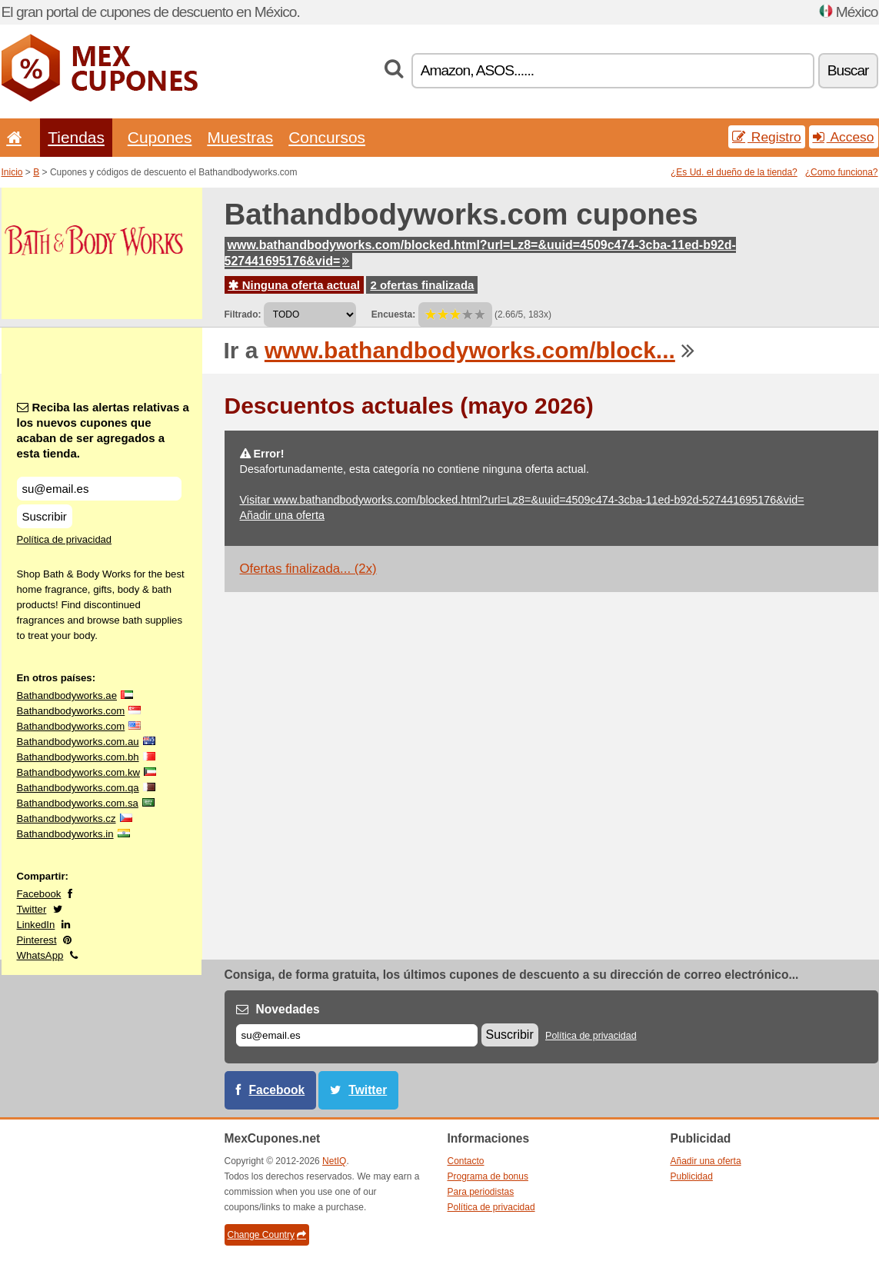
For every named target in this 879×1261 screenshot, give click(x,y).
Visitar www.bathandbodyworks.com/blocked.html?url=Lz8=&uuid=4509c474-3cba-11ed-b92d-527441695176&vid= (522, 500)
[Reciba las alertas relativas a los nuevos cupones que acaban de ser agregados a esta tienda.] (99, 489)
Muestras (240, 137)
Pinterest (37, 940)
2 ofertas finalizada (422, 284)
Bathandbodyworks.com (71, 711)
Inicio (12, 172)
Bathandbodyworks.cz (66, 818)
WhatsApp (40, 955)
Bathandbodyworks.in (65, 834)
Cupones (160, 137)
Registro (766, 137)
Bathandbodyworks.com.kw (79, 772)
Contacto (466, 1161)
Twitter (32, 909)
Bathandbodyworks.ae (67, 695)
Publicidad (692, 1176)
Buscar (848, 70)
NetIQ (334, 1161)
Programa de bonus (488, 1176)
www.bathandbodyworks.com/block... (470, 350)
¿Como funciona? (841, 172)
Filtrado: (243, 314)
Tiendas (76, 137)
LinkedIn (36, 924)
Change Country (267, 1234)
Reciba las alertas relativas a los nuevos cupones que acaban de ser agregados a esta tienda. (103, 430)
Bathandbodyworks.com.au (78, 741)
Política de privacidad (64, 539)
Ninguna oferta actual (294, 284)
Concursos (326, 137)
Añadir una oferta (282, 515)
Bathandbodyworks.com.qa (78, 788)
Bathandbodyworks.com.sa (77, 803)
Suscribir (44, 516)
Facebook (39, 894)
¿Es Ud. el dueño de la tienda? (734, 172)
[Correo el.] (357, 1035)
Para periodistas (481, 1191)
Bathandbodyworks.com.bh (78, 757)
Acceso (843, 137)
